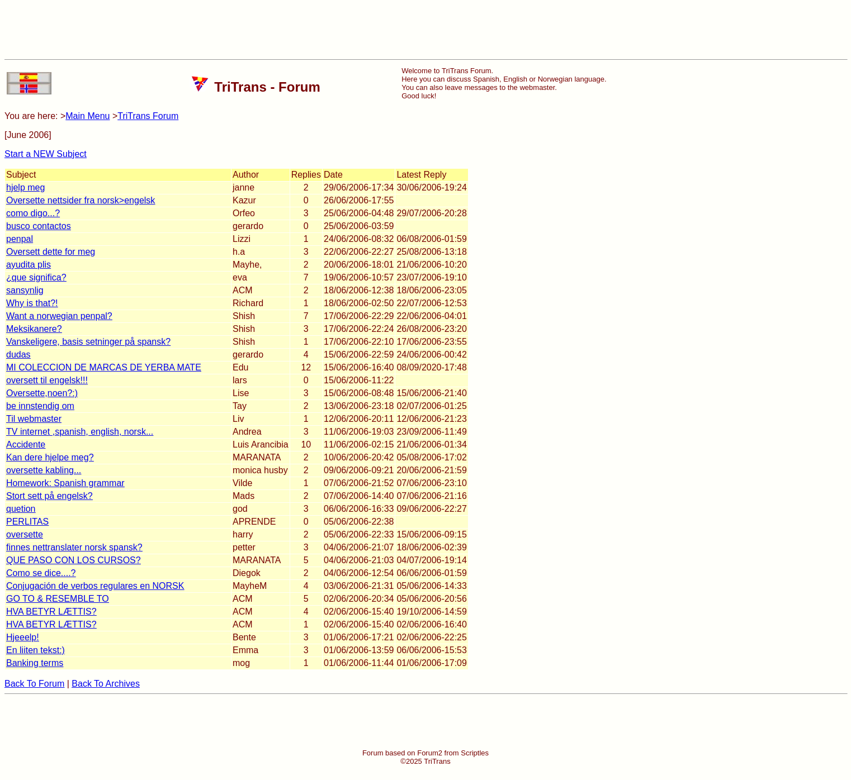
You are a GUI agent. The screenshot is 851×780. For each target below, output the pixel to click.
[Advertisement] (425, 29)
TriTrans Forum (147, 116)
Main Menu (87, 116)
